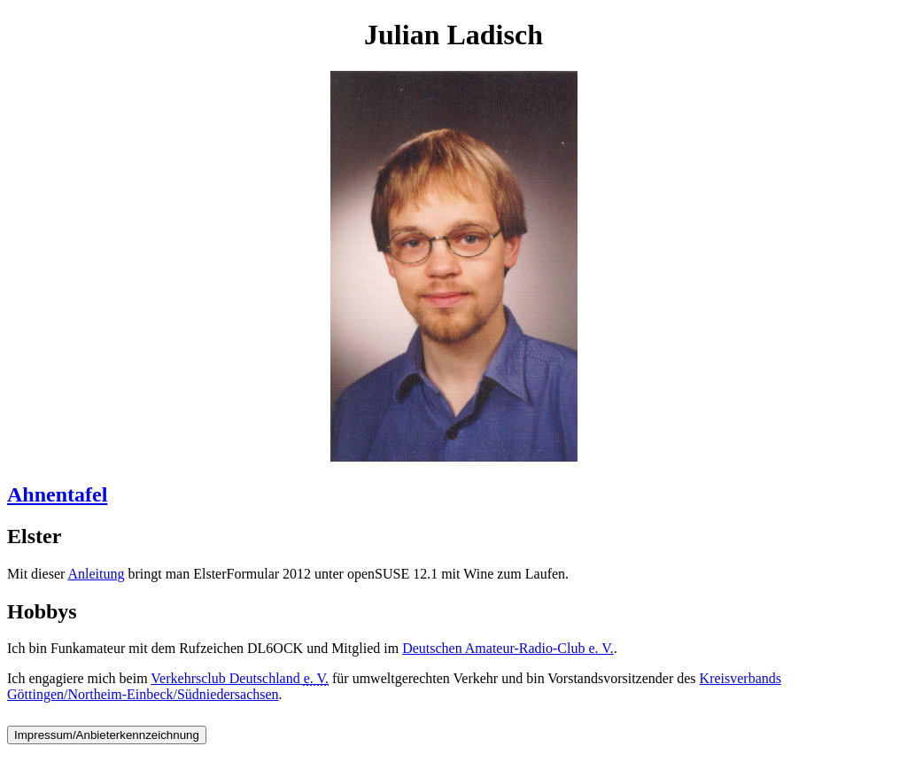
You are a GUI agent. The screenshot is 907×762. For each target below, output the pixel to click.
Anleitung (95, 573)
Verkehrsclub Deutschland (240, 678)
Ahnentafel (57, 494)
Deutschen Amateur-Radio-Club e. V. (508, 648)
